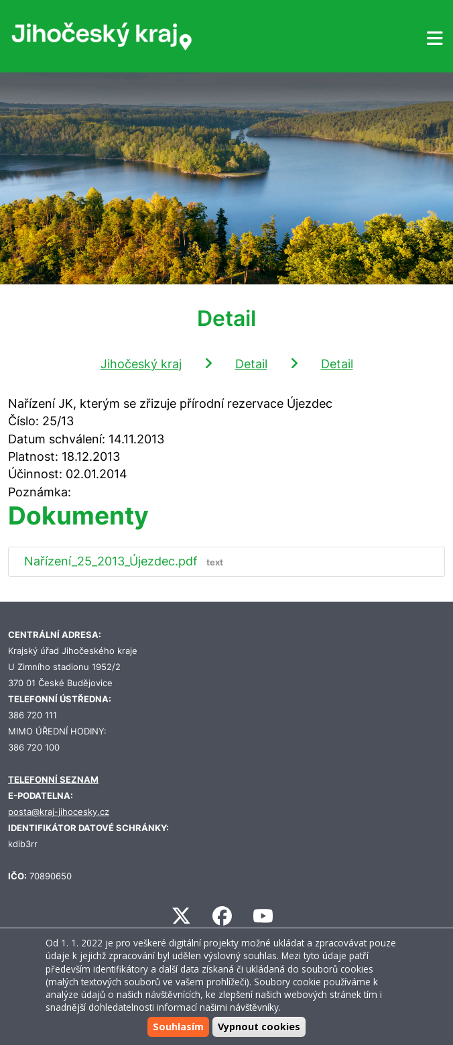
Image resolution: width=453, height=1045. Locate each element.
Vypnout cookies (259, 1026)
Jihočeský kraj (141, 364)
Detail (251, 364)
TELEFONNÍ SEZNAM (53, 780)
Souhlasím (178, 1026)
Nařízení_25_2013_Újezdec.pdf (126, 561)
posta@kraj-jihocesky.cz (58, 812)
